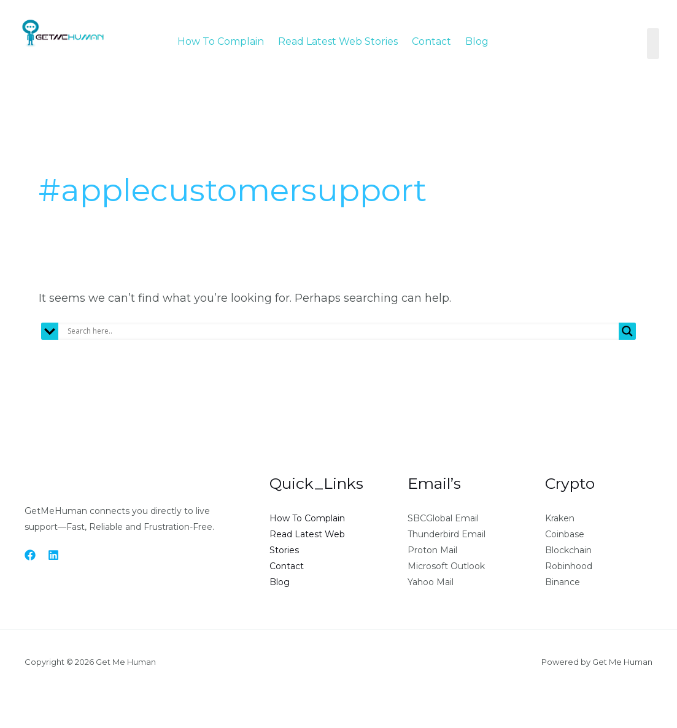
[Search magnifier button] (627, 331)
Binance (562, 582)
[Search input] (342, 331)
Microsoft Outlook (446, 566)
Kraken (559, 518)
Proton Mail (432, 550)
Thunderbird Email (447, 534)
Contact (431, 41)
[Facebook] (30, 555)
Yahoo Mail (431, 582)
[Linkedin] (53, 555)
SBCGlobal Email (443, 518)
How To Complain (220, 41)
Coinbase (564, 534)
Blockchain (568, 550)
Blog (477, 41)
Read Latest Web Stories (338, 41)
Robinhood (568, 566)
